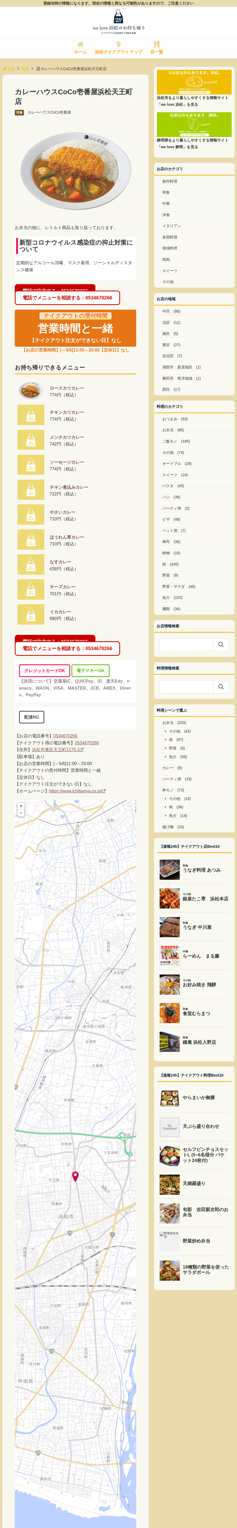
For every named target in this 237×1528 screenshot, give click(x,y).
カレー (168, 768)
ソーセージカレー (67, 462)
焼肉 (166, 259)
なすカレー (60, 562)
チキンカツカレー (67, 412)
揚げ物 (168, 827)
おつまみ (169, 419)
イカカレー (60, 612)
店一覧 (156, 52)
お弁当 (168, 430)
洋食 (25, 69)
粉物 (166, 553)
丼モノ (168, 790)
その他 (168, 282)
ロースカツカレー (67, 388)
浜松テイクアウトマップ (118, 52)
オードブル (171, 463)
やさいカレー (63, 512)
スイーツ (169, 271)
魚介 (166, 597)
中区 (166, 311)
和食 (166, 192)
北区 (166, 322)
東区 (166, 345)
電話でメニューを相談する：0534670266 (67, 297)
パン (166, 497)
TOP (8, 69)
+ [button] (21, 806)
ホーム (80, 52)
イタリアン (171, 226)
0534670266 (65, 736)
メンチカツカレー (67, 437)
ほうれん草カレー (67, 537)
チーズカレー (63, 587)
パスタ (168, 486)
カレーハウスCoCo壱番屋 (49, 112)
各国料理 (169, 237)
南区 (166, 333)
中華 (166, 203)
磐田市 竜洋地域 (177, 378)
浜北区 (168, 356)
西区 (166, 389)
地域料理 (169, 248)
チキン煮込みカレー (69, 487)
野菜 (166, 575)
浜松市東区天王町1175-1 (56, 749)
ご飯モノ (169, 441)
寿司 (166, 541)
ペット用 (169, 530)
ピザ (166, 519)
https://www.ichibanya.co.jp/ (75, 791)
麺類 (166, 609)
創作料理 (169, 181)
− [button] (21, 813)
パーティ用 (171, 508)
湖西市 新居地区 (177, 367)
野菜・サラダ (173, 586)
